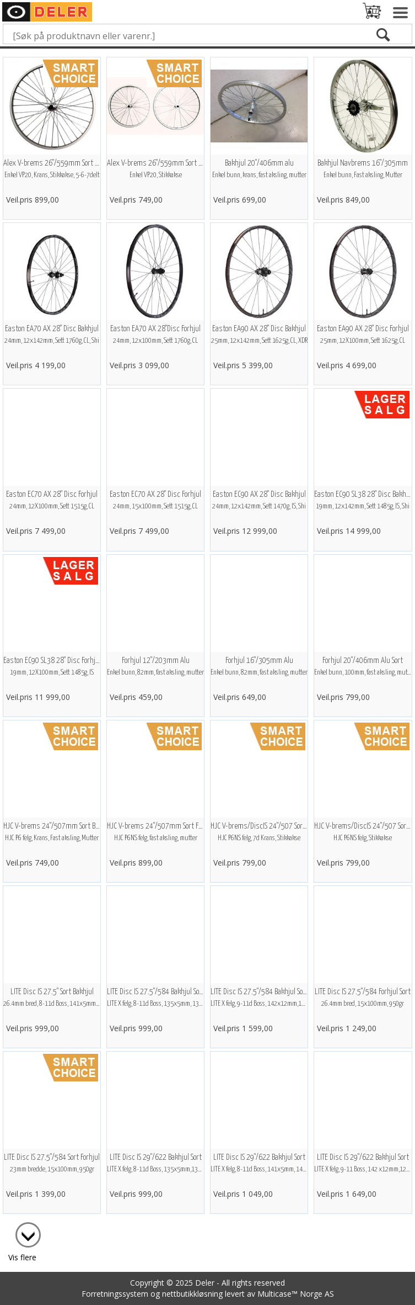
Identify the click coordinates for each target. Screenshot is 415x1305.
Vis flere (22, 1257)
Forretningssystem (115, 1293)
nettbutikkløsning (192, 1293)
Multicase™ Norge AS (295, 1293)
